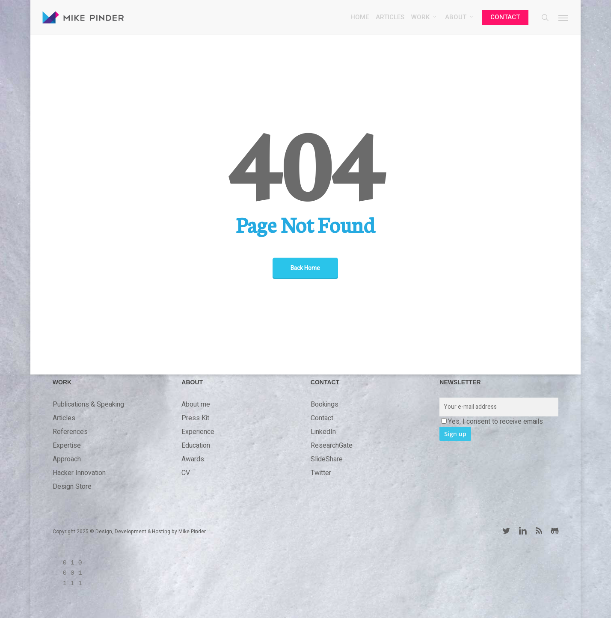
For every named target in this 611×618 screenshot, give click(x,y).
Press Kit (195, 418)
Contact (322, 418)
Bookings (324, 404)
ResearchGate (332, 445)
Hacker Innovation (79, 473)
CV (185, 473)
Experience (197, 432)
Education (195, 445)
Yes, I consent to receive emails (492, 421)
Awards (192, 459)
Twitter (321, 473)
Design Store (72, 486)
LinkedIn (323, 432)
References (70, 432)
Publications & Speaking (88, 404)
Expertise (67, 445)
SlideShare (327, 459)
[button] (563, 18)
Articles (64, 418)
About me (195, 404)
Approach (67, 459)
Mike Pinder (192, 531)
